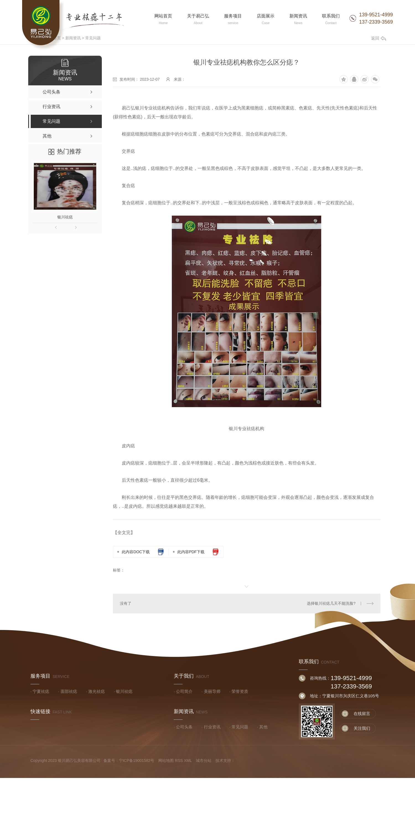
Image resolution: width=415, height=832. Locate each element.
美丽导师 (212, 691)
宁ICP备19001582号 (136, 760)
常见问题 (93, 38)
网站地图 (166, 760)
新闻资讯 (73, 38)
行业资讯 (212, 726)
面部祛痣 (69, 691)
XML (188, 760)
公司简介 (184, 691)
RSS (179, 760)
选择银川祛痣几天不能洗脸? (331, 603)
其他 (263, 726)
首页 (57, 38)
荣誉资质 (240, 691)
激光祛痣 (96, 691)
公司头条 (184, 726)
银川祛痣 (65, 217)
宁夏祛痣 (41, 691)
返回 (378, 38)
